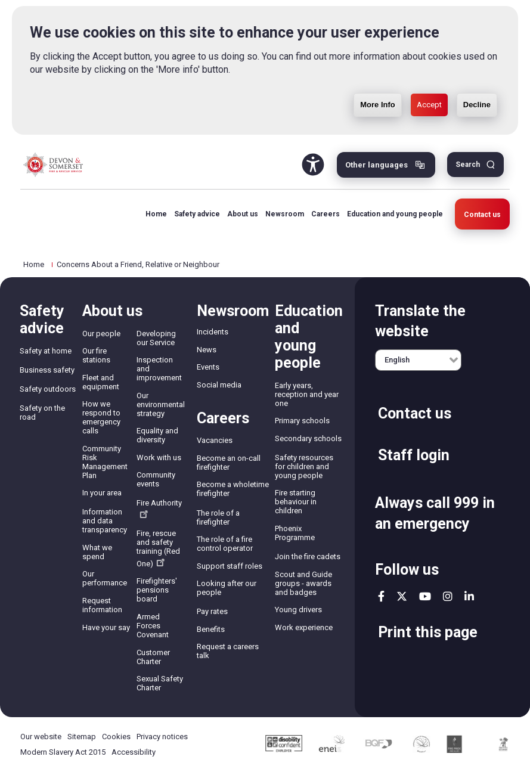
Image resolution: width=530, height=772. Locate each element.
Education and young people (395, 214)
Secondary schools (308, 438)
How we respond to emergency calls (101, 417)
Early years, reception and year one (307, 394)
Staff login (414, 455)
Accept (429, 104)
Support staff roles (229, 566)
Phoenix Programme (295, 533)
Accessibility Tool (313, 164)
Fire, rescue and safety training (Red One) (158, 548)
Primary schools (302, 420)
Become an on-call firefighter (229, 463)
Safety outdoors (48, 389)
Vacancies (215, 440)
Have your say (106, 627)
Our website (40, 736)
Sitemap (81, 736)
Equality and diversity (157, 435)
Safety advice (197, 214)
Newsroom (284, 214)
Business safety (47, 369)
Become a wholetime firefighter (233, 489)
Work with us (159, 457)
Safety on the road (42, 412)
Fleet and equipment (100, 382)
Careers (325, 214)
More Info (377, 104)
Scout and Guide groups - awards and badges (303, 583)
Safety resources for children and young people (304, 466)
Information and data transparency (104, 520)
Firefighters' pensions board (157, 589)
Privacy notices (162, 736)
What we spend (97, 552)
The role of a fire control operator (225, 544)
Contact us (482, 214)
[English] (418, 360)
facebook (381, 596)
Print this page (428, 632)
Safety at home (46, 350)
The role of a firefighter (218, 517)
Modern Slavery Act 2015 (63, 752)
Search (467, 164)
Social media (219, 384)
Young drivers (298, 609)
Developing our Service (156, 338)
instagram (447, 596)
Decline (477, 104)
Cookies (116, 736)
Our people (101, 333)
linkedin (469, 596)
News (206, 349)
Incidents (212, 331)
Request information (102, 605)
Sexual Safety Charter (160, 683)
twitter (401, 596)
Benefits (211, 629)
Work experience (304, 627)
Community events (156, 479)
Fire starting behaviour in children (296, 501)
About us (242, 214)
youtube (425, 596)
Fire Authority (159, 508)
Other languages (376, 164)
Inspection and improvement (159, 368)
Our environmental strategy (161, 404)
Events (208, 366)
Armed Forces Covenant (153, 625)
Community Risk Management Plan (105, 462)
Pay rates (212, 611)
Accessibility (133, 752)
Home (156, 214)
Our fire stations (96, 355)
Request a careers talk (228, 651)
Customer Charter (153, 657)
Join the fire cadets (307, 556)
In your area (102, 492)
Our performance (104, 578)
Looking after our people (226, 588)
